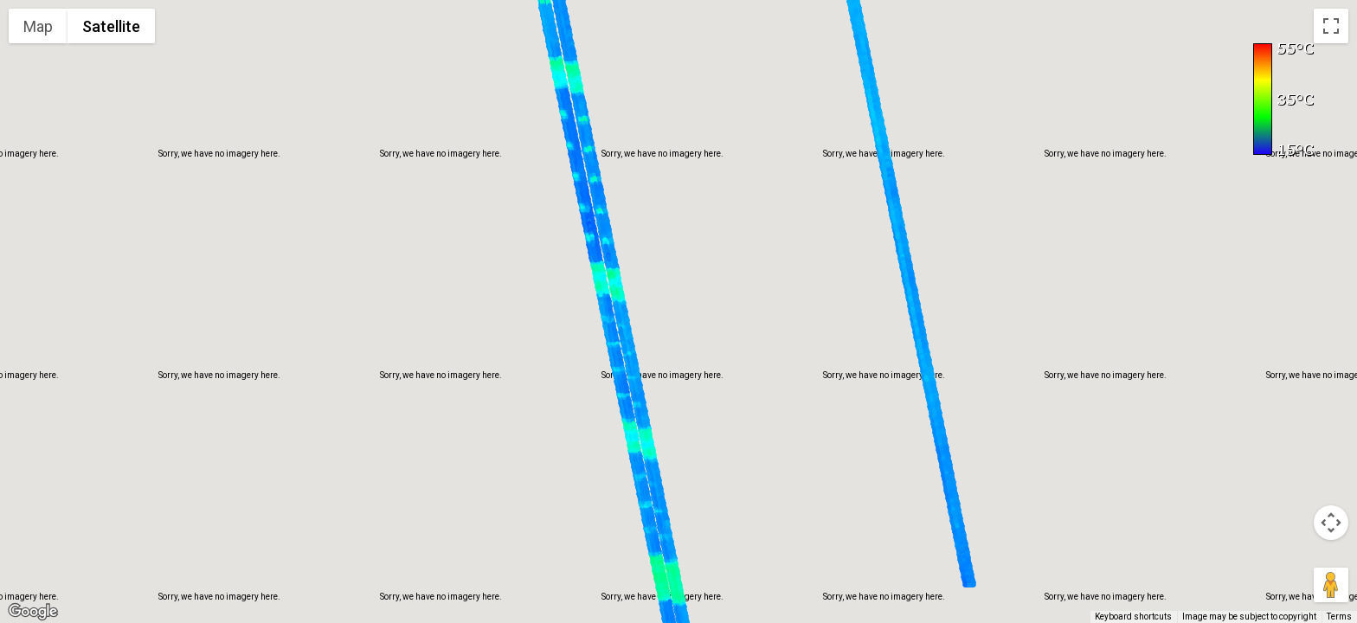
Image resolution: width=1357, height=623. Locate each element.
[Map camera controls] (1331, 522)
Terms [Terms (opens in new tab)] (1339, 616)
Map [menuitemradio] (38, 26)
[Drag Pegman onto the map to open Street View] (1331, 585)
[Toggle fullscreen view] (1331, 26)
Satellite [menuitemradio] (111, 26)
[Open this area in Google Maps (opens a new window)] (32, 612)
